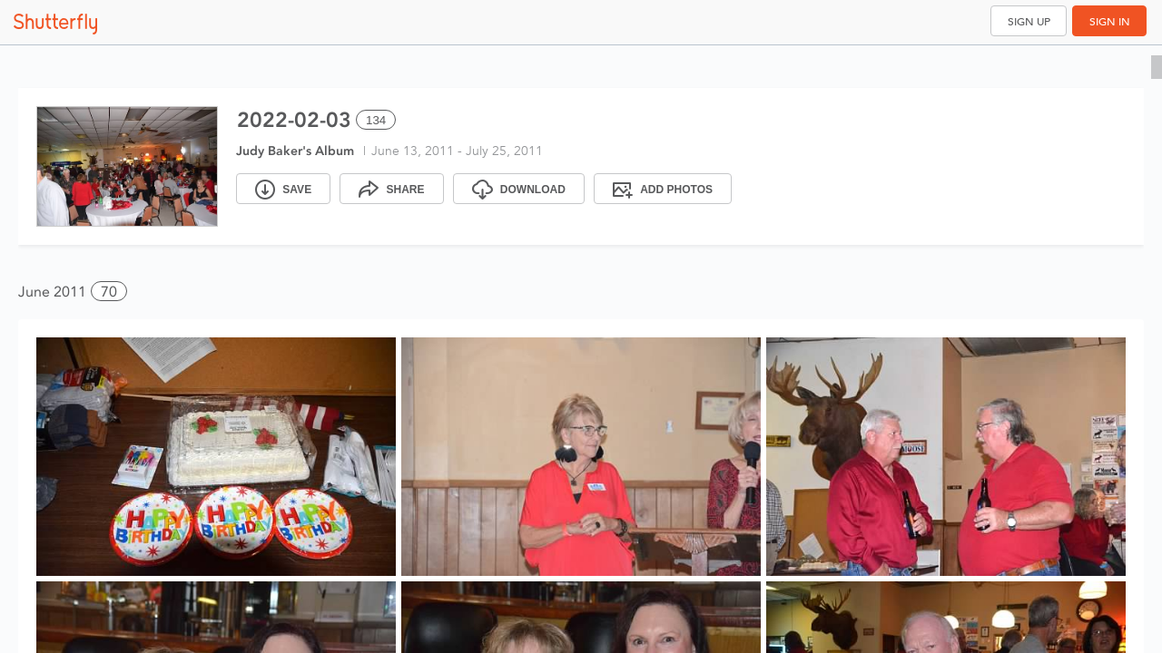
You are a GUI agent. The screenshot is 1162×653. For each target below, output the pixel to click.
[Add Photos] (663, 188)
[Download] (519, 188)
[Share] (391, 188)
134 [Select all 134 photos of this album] (376, 120)
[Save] (283, 188)
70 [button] (109, 291)
